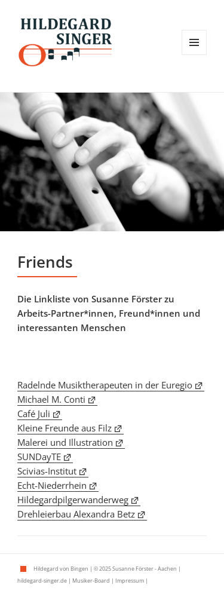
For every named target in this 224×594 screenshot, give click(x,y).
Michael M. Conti (51, 399)
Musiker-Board (91, 580)
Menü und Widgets (194, 54)
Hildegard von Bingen (60, 568)
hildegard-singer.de (42, 580)
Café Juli (33, 414)
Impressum (129, 580)
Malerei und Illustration (65, 442)
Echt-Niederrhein (52, 485)
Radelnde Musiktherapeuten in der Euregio (104, 385)
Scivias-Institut (46, 471)
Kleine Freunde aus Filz (64, 428)
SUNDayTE (39, 457)
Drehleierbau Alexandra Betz (76, 514)
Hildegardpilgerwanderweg (72, 500)
